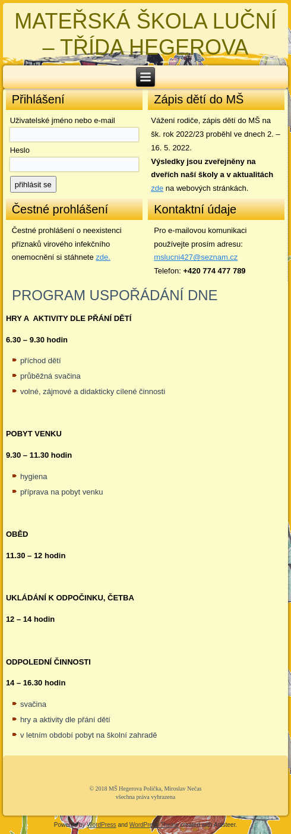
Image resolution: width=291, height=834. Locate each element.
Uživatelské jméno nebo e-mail (62, 120)
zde (157, 188)
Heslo (20, 150)
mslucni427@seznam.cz (196, 257)
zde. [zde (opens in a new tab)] (103, 257)
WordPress (101, 825)
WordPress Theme (154, 825)
